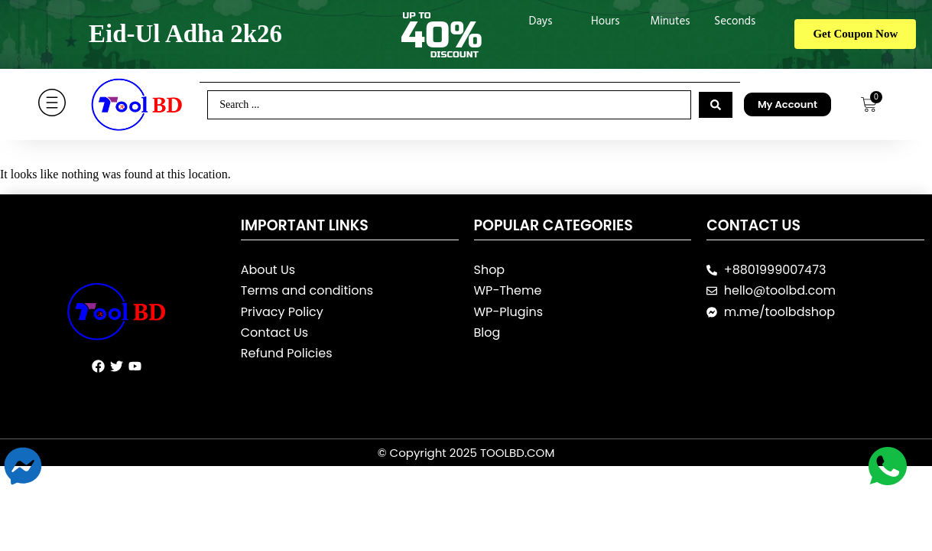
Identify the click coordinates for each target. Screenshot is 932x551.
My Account (787, 104)
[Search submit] (715, 105)
